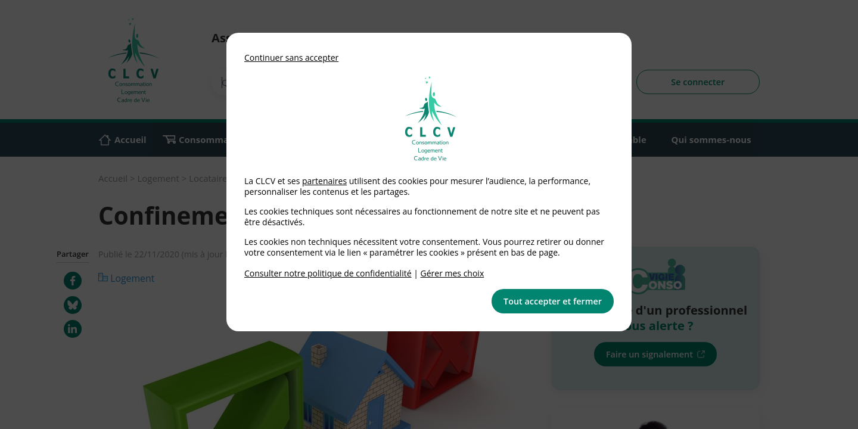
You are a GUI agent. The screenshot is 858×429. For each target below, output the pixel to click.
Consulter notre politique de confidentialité (328, 273)
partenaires (324, 180)
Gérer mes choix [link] (452, 273)
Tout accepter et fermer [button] (552, 301)
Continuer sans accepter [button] (291, 57)
